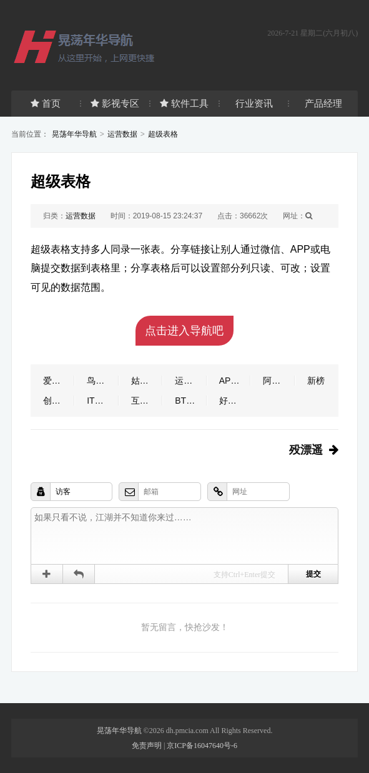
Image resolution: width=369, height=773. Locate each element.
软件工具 (184, 103)
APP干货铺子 (235, 381)
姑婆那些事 (147, 381)
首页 (46, 103)
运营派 (188, 381)
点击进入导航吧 (184, 330)
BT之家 (189, 401)
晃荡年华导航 (74, 134)
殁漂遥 (306, 450)
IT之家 (99, 401)
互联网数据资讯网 (147, 401)
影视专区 (115, 103)
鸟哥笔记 (103, 381)
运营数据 (122, 134)
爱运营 (56, 381)
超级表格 (163, 134)
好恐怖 (232, 401)
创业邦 (56, 401)
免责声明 (147, 745)
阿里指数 (279, 381)
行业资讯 (254, 103)
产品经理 (323, 103)
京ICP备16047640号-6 (202, 745)
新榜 (316, 381)
